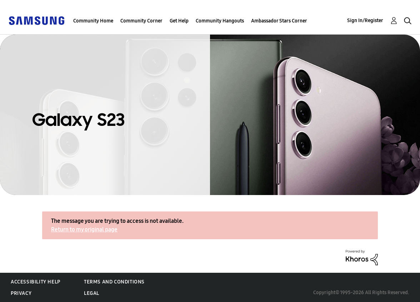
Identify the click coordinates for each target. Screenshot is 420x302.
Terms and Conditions (114, 282)
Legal (91, 293)
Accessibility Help (35, 282)
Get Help (179, 21)
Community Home (93, 21)
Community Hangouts (220, 21)
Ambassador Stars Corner (279, 21)
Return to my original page (84, 229)
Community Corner (141, 21)
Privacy (21, 293)
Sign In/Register (365, 20)
